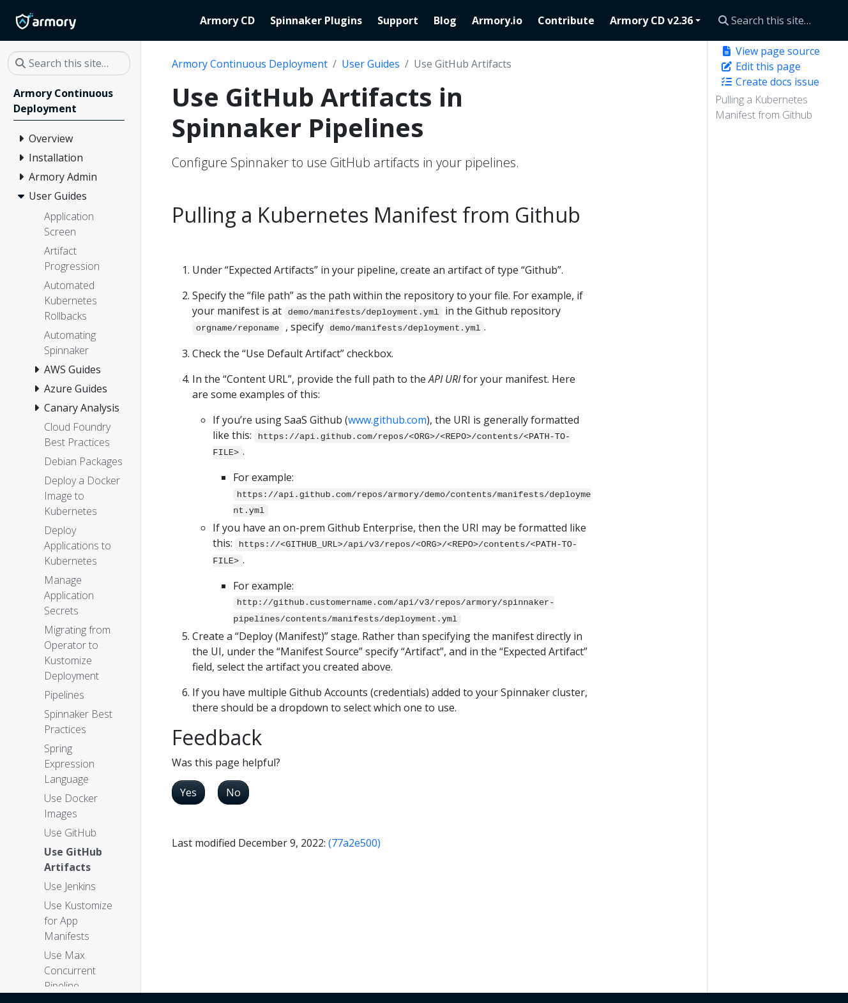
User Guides (371, 64)
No (233, 792)
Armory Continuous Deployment (250, 64)
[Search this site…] (775, 20)
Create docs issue (769, 82)
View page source (770, 51)
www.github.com (387, 420)
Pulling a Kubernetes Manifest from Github (763, 107)
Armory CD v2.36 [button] (651, 20)
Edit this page (760, 66)
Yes (188, 792)
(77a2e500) (354, 843)
